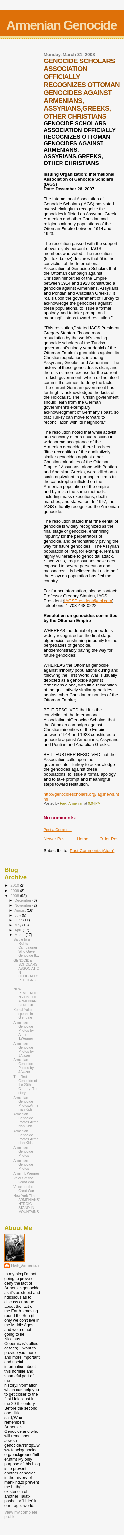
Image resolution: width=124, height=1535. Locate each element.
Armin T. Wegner (26, 1173)
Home (82, 838)
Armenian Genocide (61, 25)
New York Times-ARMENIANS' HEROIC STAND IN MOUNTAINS (26, 1204)
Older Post (110, 838)
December (23, 900)
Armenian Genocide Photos (23, 1151)
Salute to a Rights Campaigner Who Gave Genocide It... (26, 947)
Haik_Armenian (25, 1265)
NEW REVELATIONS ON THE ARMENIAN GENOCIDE (25, 997)
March (20, 935)
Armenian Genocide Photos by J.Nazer (23, 1049)
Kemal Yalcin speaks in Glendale (23, 1013)
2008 (15, 895)
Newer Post (55, 838)
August (21, 910)
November (23, 905)
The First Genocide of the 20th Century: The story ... (25, 1085)
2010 (15, 885)
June (19, 920)
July (18, 915)
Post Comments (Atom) (92, 850)
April (19, 930)
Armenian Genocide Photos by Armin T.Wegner (23, 1030)
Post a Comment (58, 830)
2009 (15, 890)
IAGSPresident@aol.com (88, 600)
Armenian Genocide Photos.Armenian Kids (25, 1103)
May (18, 925)
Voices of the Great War (23, 1180)
